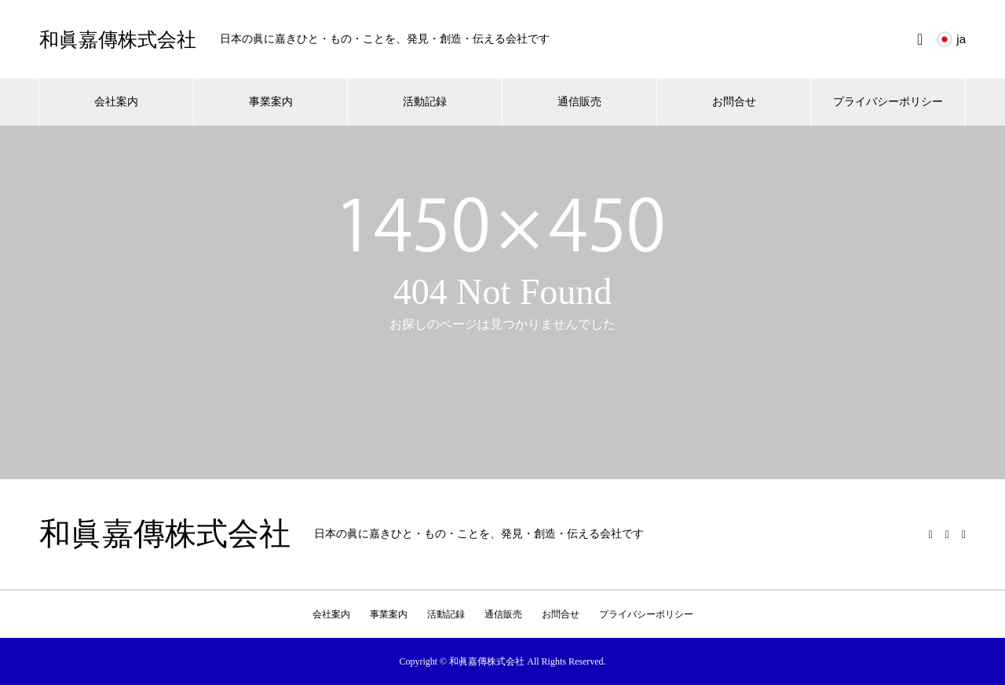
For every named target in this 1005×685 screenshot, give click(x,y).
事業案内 (271, 102)
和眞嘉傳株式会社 (117, 39)
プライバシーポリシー (888, 102)
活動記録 (425, 102)
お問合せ (734, 102)
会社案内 (116, 102)
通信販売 (579, 102)
